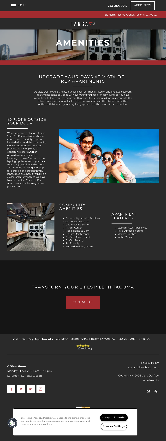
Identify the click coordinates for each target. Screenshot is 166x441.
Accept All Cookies (114, 418)
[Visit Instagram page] (31, 402)
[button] (143, 5)
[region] (75, 422)
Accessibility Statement (143, 381)
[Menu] (18, 5)
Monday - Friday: (18, 384)
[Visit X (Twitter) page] (21, 402)
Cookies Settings (114, 426)
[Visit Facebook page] (11, 402)
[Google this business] (40, 402)
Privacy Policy (150, 376)
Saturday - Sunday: (19, 389)
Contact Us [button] (83, 315)
